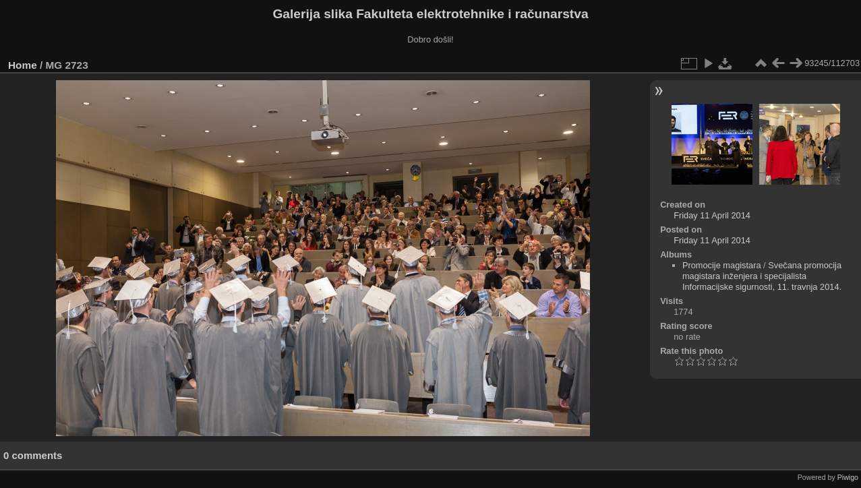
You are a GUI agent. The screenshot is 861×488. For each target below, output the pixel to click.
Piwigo (847, 477)
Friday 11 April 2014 (712, 215)
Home (22, 65)
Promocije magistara (721, 265)
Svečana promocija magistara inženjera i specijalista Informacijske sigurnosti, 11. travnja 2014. (761, 276)
